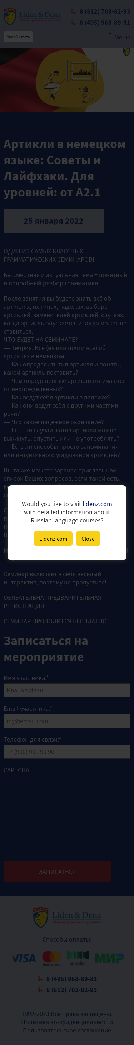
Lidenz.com (53, 538)
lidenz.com (97, 504)
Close (88, 538)
